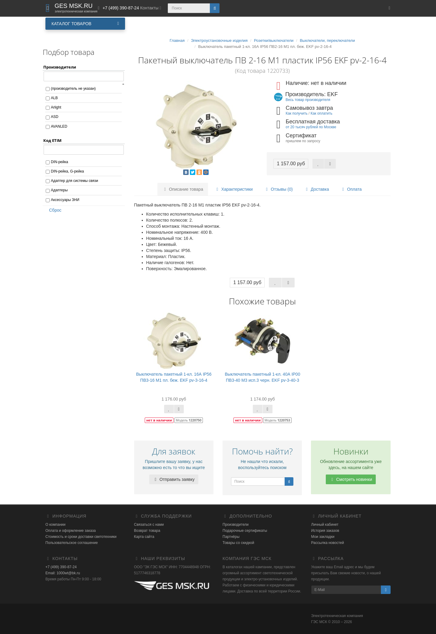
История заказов (325, 530)
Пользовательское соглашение (71, 543)
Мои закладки (323, 537)
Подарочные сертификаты (245, 530)
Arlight (56, 107)
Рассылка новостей (327, 543)
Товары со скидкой (238, 543)
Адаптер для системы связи (74, 181)
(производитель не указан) (73, 88)
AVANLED (59, 126)
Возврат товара (147, 530)
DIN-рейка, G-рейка (67, 171)
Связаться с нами (149, 524)
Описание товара (182, 189)
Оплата (351, 189)
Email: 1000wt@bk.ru (62, 573)
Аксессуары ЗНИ (65, 200)
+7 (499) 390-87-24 (61, 567)
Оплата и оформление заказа (70, 530)
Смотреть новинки (350, 479)
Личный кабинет (325, 524)
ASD (54, 117)
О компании (55, 524)
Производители (236, 524)
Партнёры (231, 537)
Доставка (316, 189)
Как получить (297, 113)
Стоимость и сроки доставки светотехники (81, 537)
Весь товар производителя (308, 100)
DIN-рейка (59, 162)
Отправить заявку (174, 479)
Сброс (53, 210)
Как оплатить (321, 113)
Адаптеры (59, 190)
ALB (54, 98)
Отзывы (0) (278, 189)
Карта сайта (144, 537)
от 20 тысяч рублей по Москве (311, 127)
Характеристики (234, 189)
